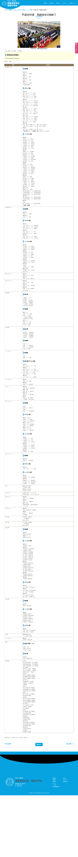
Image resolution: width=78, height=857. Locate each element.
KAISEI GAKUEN (39, 854)
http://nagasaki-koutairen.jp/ (13, 59)
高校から (39, 806)
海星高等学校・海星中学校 (28, 842)
